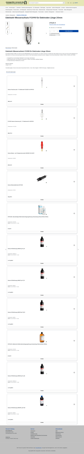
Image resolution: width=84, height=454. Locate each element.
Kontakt (32, 432)
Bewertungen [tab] (14, 47)
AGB (56, 430)
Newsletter (33, 436)
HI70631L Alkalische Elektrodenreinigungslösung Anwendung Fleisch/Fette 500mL (27, 344)
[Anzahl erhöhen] (58, 31)
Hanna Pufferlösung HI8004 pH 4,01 (16, 248)
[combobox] (45, 3)
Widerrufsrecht (59, 436)
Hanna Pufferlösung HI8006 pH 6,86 (16, 375)
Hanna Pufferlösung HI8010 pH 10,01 (16, 312)
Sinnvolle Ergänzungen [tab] (11, 71)
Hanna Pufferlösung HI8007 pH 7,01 (16, 280)
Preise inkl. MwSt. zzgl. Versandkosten (57, 24)
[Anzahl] (54, 31)
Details (42, 104)
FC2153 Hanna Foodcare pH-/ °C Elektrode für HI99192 (21, 121)
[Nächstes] (46, 33)
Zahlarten (57, 438)
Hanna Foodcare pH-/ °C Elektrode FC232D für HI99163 (21, 89)
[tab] (8, 48)
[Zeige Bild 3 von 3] (30, 43)
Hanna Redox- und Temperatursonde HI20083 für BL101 (21, 153)
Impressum (33, 430)
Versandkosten (59, 435)
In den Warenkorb (69, 31)
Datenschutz (58, 433)
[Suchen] (63, 3)
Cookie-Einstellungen (35, 438)
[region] (26, 33)
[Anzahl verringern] (50, 31)
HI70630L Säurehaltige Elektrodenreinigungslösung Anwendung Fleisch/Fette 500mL (28, 216)
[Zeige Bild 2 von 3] (28, 43)
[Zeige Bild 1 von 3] (27, 43)
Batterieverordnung (59, 432)
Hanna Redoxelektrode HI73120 (15, 185)
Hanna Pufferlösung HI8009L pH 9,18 (16, 407)
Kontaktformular (34, 433)
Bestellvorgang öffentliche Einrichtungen (39, 435)
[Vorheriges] (11, 33)
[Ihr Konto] (71, 3)
